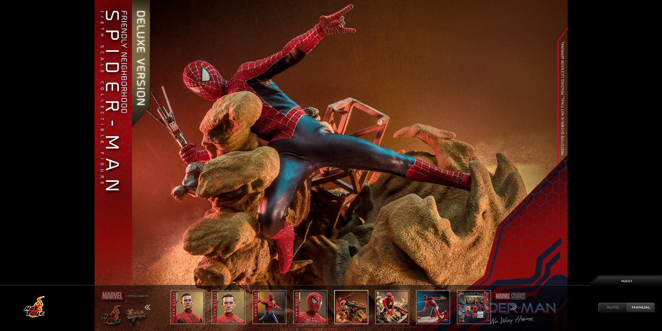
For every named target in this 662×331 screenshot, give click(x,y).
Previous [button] (147, 307)
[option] (331, 165)
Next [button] (513, 307)
